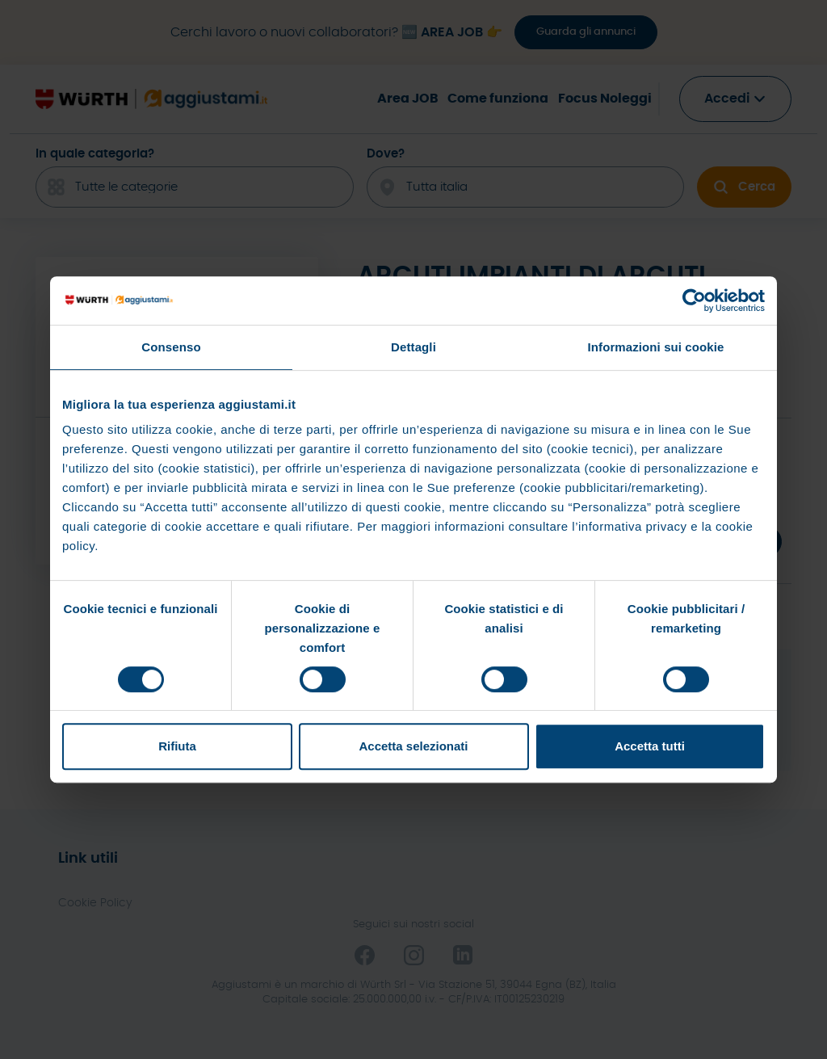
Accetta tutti (650, 746)
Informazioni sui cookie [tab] (656, 347)
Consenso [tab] (170, 347)
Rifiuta (177, 746)
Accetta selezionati (413, 746)
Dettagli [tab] (413, 347)
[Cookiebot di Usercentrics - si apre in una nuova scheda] (694, 300)
